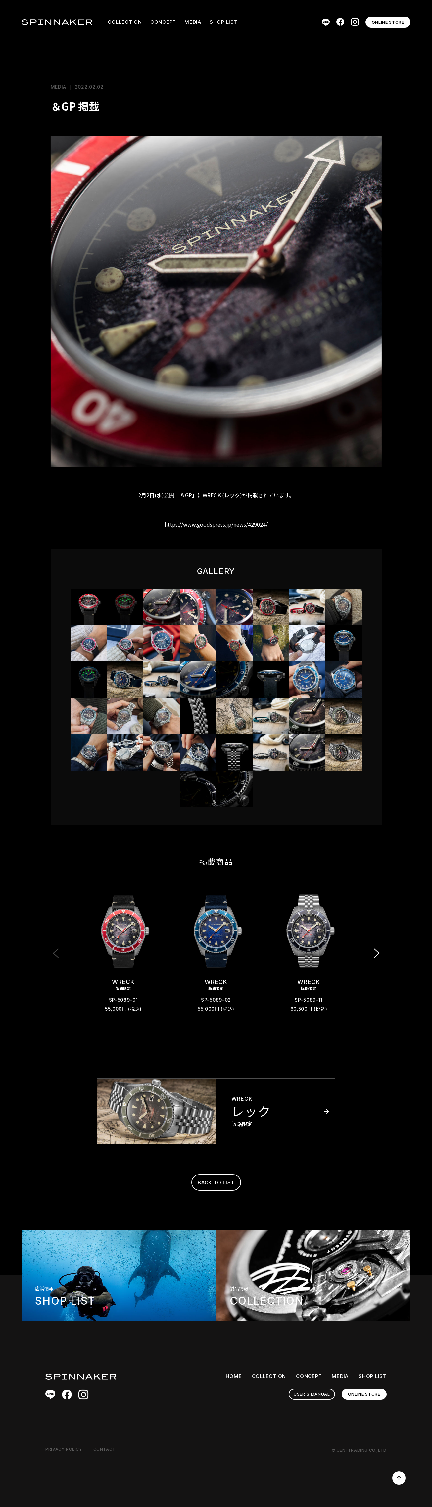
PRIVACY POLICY (63, 1449)
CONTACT (104, 1449)
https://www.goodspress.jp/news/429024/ (216, 524)
